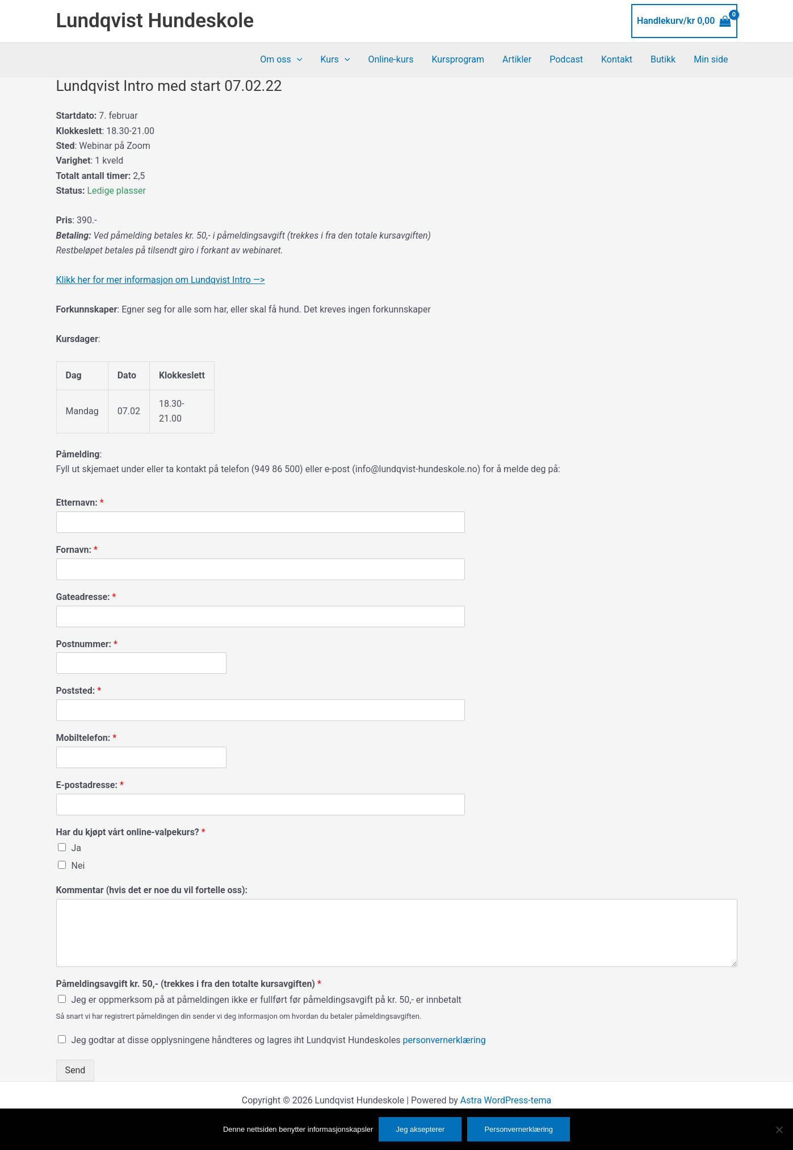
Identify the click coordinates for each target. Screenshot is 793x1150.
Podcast (566, 59)
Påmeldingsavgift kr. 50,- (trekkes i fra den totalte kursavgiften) (188, 983)
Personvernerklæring (518, 1129)
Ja (77, 848)
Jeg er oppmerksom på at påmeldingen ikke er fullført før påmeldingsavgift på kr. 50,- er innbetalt (266, 999)
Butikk (663, 59)
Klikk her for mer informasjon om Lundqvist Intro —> (160, 279)
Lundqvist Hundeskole (155, 20)
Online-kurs (390, 59)
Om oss (281, 60)
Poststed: (79, 690)
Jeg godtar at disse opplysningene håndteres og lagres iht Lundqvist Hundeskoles (279, 1040)
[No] (778, 1129)
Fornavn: (77, 549)
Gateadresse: (86, 596)
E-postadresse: (90, 785)
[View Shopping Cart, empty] (684, 21)
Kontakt (616, 59)
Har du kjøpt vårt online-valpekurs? (130, 832)
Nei (78, 865)
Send (75, 1070)
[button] (297, 60)
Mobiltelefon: (86, 737)
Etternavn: (80, 502)
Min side (711, 59)
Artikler (516, 59)
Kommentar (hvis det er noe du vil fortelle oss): (152, 890)
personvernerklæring (444, 1040)
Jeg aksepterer (420, 1129)
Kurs (335, 60)
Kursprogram (457, 59)
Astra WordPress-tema (505, 1100)
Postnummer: (87, 644)
